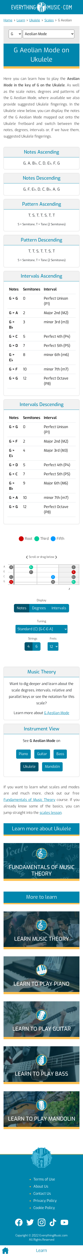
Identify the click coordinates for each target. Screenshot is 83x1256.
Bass (60, 754)
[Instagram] (41, 1222)
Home (8, 20)
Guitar (42, 754)
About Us (40, 1186)
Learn (21, 20)
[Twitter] (30, 1222)
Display (41, 600)
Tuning (41, 621)
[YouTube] (64, 1222)
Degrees (39, 608)
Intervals (59, 608)
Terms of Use (44, 1179)
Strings (32, 638)
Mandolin (52, 766)
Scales (49, 20)
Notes (21, 608)
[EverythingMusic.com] (42, 7)
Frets (53, 638)
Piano (23, 754)
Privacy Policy (45, 1200)
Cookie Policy (44, 1207)
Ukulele (34, 20)
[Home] (14, 1250)
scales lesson (51, 812)
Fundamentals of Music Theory (29, 799)
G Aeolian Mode (56, 713)
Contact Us (42, 1193)
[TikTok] (53, 1222)
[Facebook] (19, 1222)
